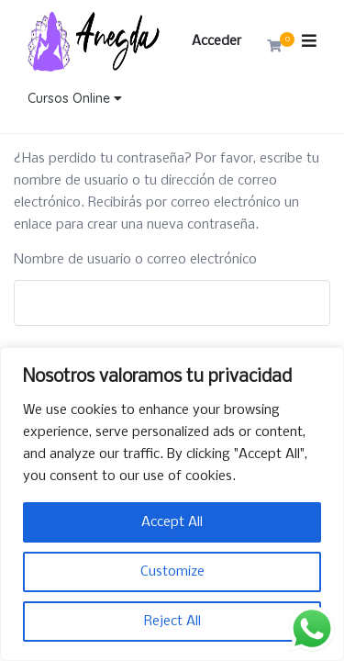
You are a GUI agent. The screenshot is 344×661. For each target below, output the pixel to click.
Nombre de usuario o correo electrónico (135, 259)
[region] (172, 504)
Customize (172, 572)
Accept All (172, 522)
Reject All (172, 621)
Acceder (216, 41)
